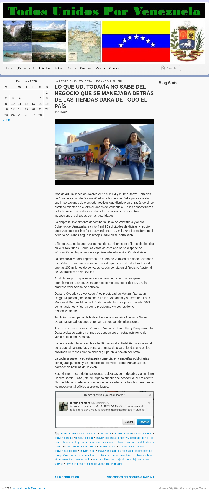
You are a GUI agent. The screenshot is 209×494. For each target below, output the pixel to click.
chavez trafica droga (109, 450)
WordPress (180, 488)
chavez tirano (87, 450)
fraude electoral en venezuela (73, 459)
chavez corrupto (64, 437)
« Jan (6, 120)
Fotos (58, 68)
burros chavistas (69, 433)
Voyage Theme (197, 488)
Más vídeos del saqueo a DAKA (131, 477)
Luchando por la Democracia (28, 488)
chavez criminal (84, 437)
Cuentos (85, 68)
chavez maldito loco (66, 450)
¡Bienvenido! (25, 68)
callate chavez (89, 433)
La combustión (67, 477)
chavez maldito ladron (131, 446)
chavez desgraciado (107, 437)
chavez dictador (105, 442)
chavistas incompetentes (137, 450)
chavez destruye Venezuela (78, 442)
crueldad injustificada (97, 455)
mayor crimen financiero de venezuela (88, 463)
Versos (71, 68)
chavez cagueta (143, 433)
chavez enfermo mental (130, 442)
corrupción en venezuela (69, 455)
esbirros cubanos (144, 455)
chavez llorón (89, 446)
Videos (100, 68)
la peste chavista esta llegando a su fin (88, 81)
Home (9, 68)
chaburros (105, 433)
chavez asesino (123, 433)
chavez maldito (107, 446)
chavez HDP (71, 446)
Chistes (114, 68)
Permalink (116, 463)
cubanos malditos (122, 455)
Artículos (44, 68)
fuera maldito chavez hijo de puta (112, 459)
